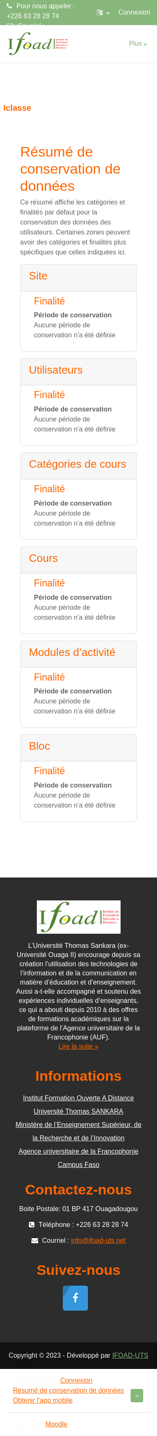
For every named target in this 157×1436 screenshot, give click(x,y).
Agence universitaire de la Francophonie (78, 1151)
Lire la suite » (78, 1046)
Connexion (134, 12)
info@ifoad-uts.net (34, 36)
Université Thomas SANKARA (79, 1111)
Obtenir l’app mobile (42, 1400)
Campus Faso (79, 1164)
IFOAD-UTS (130, 1355)
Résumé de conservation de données (68, 1390)
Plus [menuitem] (135, 43)
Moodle (56, 1424)
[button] (103, 12)
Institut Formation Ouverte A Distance (78, 1098)
